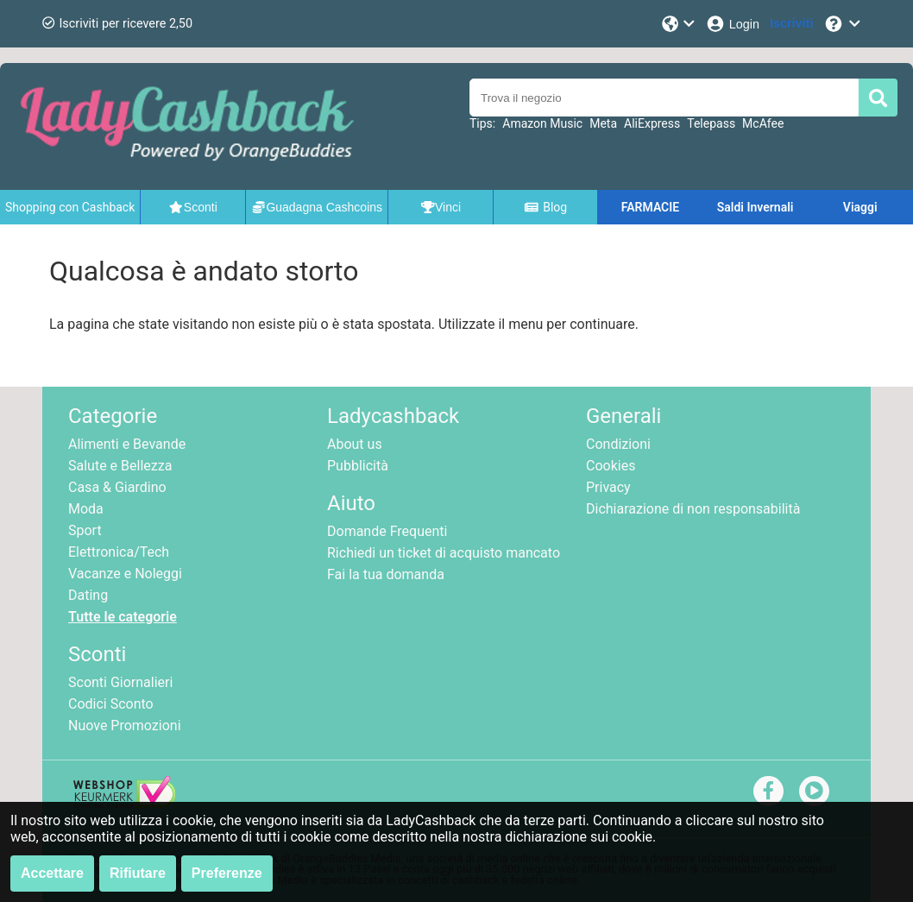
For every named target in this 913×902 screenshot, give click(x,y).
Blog (545, 207)
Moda (86, 509)
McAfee (763, 123)
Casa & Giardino (117, 487)
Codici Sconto (111, 704)
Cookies (610, 465)
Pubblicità (357, 465)
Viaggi (860, 207)
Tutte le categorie (122, 617)
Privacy (608, 487)
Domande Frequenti (387, 531)
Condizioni (618, 444)
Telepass (711, 123)
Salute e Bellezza (120, 465)
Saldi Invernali (755, 207)
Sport (85, 530)
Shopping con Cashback (70, 207)
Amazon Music (542, 123)
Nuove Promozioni (124, 725)
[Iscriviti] (791, 24)
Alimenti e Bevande (127, 444)
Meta (603, 123)
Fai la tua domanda (385, 574)
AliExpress (652, 123)
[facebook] (768, 790)
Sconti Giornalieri (120, 682)
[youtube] (814, 790)
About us (354, 444)
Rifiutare (138, 873)
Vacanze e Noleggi (125, 573)
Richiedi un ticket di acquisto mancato (443, 553)
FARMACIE (650, 207)
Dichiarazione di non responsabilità (693, 509)
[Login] (732, 23)
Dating (88, 595)
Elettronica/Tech (118, 552)
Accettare (52, 873)
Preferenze (227, 873)
